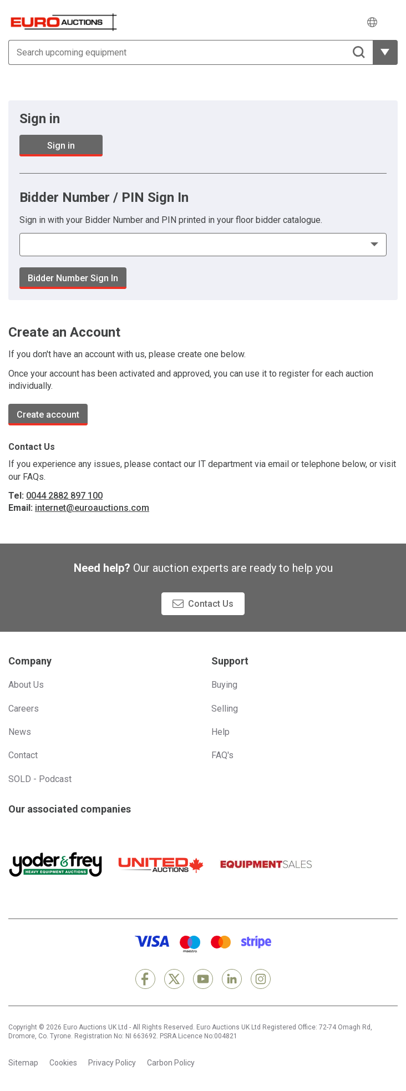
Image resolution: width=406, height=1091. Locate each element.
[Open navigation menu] (391, 22)
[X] (174, 979)
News (19, 732)
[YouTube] (203, 979)
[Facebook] (145, 979)
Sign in (61, 145)
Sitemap (23, 1062)
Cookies (63, 1062)
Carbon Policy (171, 1062)
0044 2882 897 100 (64, 495)
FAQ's (222, 755)
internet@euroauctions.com (92, 508)
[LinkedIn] (232, 979)
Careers (23, 708)
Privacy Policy (112, 1062)
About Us (26, 684)
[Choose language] (372, 22)
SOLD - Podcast (40, 779)
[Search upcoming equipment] (190, 52)
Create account (48, 414)
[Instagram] (261, 979)
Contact (23, 755)
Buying (224, 684)
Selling (224, 708)
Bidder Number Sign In (73, 278)
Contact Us (211, 603)
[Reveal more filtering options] (385, 52)
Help (220, 732)
